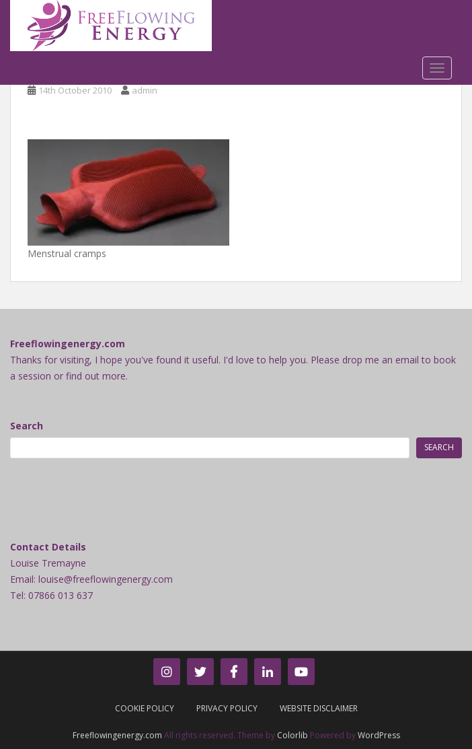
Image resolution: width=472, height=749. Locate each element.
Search (26, 425)
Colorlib (292, 735)
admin (144, 90)
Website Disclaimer (319, 708)
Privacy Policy (227, 708)
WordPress (379, 735)
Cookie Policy (144, 708)
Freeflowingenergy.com (117, 735)
